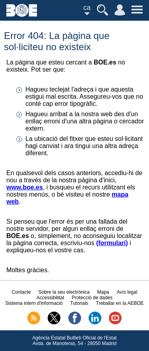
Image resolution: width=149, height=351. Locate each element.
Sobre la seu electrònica (64, 292)
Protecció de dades (92, 297)
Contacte (21, 292)
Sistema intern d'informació (33, 303)
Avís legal (127, 292)
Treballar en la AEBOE (120, 303)
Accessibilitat (50, 297)
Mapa (103, 292)
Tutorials (79, 303)
